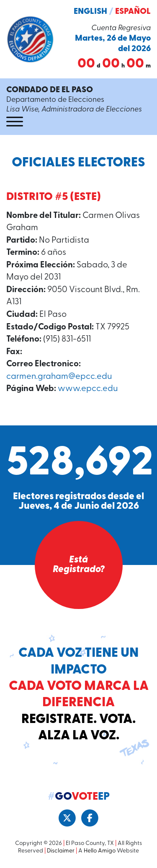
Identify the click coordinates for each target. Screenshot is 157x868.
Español (133, 12)
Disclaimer (61, 851)
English (90, 12)
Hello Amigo (100, 851)
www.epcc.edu (88, 389)
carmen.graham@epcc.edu (59, 377)
